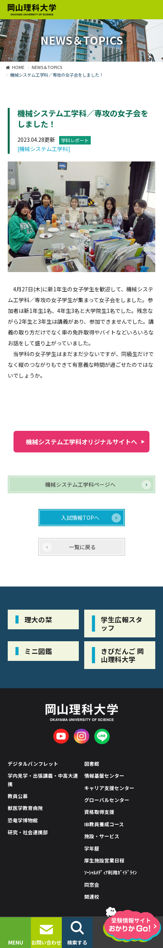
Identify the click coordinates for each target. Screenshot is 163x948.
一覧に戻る (82, 547)
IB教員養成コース (104, 824)
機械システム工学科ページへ (80, 484)
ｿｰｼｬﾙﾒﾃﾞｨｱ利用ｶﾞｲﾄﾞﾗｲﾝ (110, 872)
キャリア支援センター (109, 788)
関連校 (91, 896)
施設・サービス (101, 836)
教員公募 (18, 796)
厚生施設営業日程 (104, 860)
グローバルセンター (106, 799)
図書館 (91, 763)
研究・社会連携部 (28, 832)
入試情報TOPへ (80, 517)
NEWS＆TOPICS (47, 67)
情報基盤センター (104, 775)
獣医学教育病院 (25, 808)
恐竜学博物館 (23, 820)
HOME (18, 67)
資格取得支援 (99, 811)
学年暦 (91, 848)
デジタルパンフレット (33, 763)
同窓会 (91, 884)
